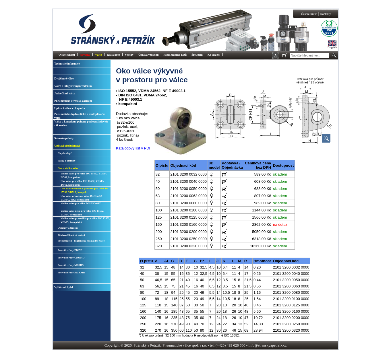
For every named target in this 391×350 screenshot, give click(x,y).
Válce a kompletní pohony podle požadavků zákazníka (81, 123)
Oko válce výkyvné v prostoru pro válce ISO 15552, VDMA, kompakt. (85, 190)
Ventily (129, 54)
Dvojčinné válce (64, 78)
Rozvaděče (113, 54)
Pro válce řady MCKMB (71, 272)
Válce (98, 54)
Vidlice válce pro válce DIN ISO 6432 (81, 203)
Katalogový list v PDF (134, 148)
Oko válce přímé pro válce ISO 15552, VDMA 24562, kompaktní (81, 198)
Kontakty (325, 13)
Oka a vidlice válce (68, 168)
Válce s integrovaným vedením (73, 86)
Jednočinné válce (64, 93)
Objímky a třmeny (68, 227)
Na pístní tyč (65, 153)
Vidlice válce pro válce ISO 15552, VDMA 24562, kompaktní (84, 175)
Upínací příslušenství (67, 145)
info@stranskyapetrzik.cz (267, 345)
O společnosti (67, 54)
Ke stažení (214, 54)
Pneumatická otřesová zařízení (73, 100)
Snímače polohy (64, 138)
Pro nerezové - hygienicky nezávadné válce (81, 240)
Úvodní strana (309, 13)
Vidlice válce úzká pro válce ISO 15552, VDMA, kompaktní (82, 212)
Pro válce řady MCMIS (71, 265)
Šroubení (197, 54)
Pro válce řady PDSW (70, 250)
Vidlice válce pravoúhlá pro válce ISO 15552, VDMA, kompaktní (85, 220)
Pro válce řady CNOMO (71, 257)
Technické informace (67, 63)
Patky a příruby (67, 160)
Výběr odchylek (63, 287)
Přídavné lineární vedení (71, 235)
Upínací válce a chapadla (69, 108)
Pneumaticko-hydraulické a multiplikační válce (79, 115)
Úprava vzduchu (148, 54)
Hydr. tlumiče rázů (175, 54)
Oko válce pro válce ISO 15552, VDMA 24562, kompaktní (82, 183)
